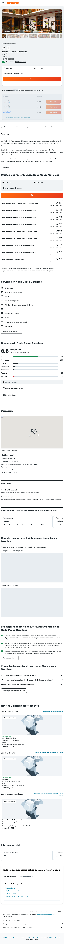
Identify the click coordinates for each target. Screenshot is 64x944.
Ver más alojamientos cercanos (52, 711)
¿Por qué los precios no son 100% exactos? (33, 927)
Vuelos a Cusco (10, 888)
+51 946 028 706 (8, 59)
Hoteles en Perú (41, 938)
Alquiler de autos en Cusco (14, 891)
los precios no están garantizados (46, 914)
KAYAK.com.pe (7, 938)
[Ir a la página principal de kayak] (13, 3)
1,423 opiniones (20, 62)
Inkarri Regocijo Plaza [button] (9, 738)
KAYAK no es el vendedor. (33, 920)
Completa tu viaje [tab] (10, 876)
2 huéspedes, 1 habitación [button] (13, 74)
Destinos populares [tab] (26, 876)
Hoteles (15, 938)
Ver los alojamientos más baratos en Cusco (49, 753)
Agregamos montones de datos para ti (33, 924)
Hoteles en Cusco (11, 894)
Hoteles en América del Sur (27, 938)
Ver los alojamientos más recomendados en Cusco (48, 795)
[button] (3, 3)
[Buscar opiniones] (33, 382)
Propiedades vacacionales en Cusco (17, 896)
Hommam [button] (5, 779)
